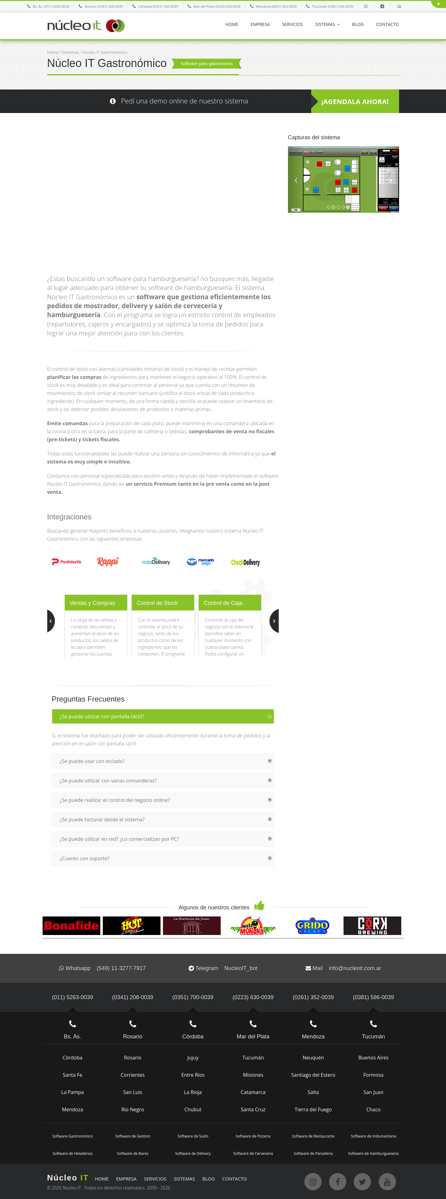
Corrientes (133, 1074)
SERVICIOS (292, 24)
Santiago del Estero (313, 1074)
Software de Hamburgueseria (373, 1153)
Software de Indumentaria (373, 1136)
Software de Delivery (192, 1153)
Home (53, 52)
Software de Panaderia (313, 1153)
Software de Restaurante (313, 1136)
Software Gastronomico (72, 1136)
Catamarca (253, 1092)
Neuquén (313, 1057)
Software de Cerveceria (253, 1153)
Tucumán (253, 1057)
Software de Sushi (192, 1136)
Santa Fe (72, 1074)
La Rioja (193, 1092)
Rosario (132, 1057)
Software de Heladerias (72, 1153)
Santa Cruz (253, 1109)
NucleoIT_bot (240, 968)
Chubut (192, 1109)
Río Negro (132, 1109)
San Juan (373, 1092)
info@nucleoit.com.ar (355, 968)
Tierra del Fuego (313, 1109)
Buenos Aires (373, 1057)
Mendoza (72, 1109)
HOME (231, 24)
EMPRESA (260, 24)
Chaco (373, 1109)
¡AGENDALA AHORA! (355, 101)
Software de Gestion (132, 1136)
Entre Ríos (192, 1074)
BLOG (358, 24)
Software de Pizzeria (253, 1136)
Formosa (373, 1074)
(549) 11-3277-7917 (121, 968)
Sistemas (70, 52)
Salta (313, 1092)
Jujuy (192, 1057)
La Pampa (72, 1092)
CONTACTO (387, 24)
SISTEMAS (327, 24)
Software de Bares (132, 1153)
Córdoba (72, 1057)
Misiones (253, 1074)
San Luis (132, 1092)
